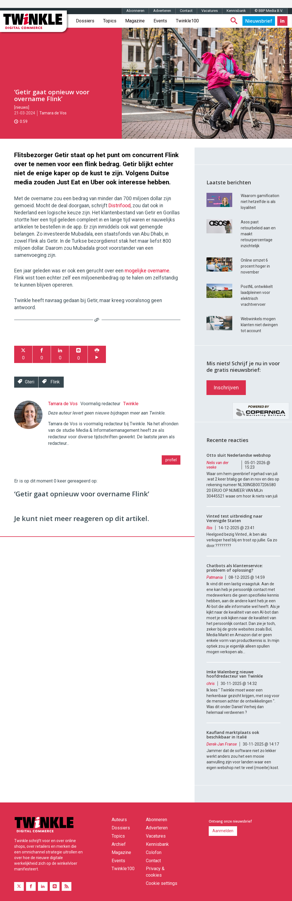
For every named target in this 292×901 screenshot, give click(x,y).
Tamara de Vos (53, 113)
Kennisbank (236, 10)
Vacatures (209, 10)
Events (160, 21)
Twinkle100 (187, 21)
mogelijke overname (147, 271)
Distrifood (119, 205)
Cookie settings (161, 883)
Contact (186, 10)
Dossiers (85, 21)
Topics (109, 21)
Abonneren (135, 10)
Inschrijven (226, 387)
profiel (171, 460)
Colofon (153, 852)
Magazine (135, 21)
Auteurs (119, 819)
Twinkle (130, 403)
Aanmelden (222, 831)
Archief (119, 844)
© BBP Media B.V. (269, 10)
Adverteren (162, 10)
